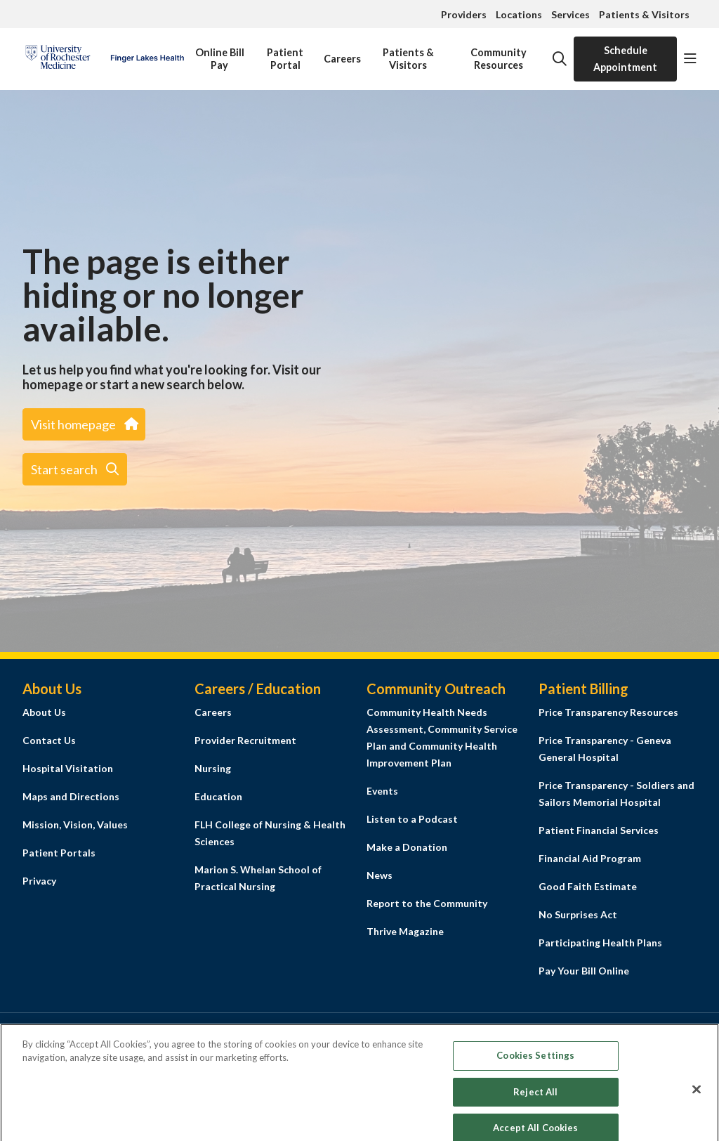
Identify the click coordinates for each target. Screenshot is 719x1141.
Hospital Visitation (67, 768)
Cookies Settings (535, 1070)
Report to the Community (427, 903)
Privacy (39, 881)
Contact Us (49, 740)
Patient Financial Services (599, 830)
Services (570, 14)
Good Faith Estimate (588, 886)
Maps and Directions (70, 796)
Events (382, 791)
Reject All (535, 1106)
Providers (464, 14)
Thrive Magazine (405, 931)
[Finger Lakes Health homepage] (104, 59)
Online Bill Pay (219, 54)
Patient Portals (58, 853)
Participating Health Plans (600, 942)
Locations (519, 14)
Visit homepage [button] (84, 424)
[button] (690, 59)
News (380, 875)
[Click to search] (560, 59)
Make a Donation (407, 847)
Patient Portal (284, 54)
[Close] (696, 1104)
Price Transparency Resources (608, 712)
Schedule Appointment (625, 58)
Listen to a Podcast (412, 819)
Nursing (212, 768)
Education (218, 796)
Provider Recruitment (245, 740)
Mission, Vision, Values (75, 824)
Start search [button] (75, 469)
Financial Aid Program (590, 858)
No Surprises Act (578, 914)
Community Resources (498, 54)
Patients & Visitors (644, 14)
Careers (342, 51)
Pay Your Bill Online (584, 971)
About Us (44, 712)
